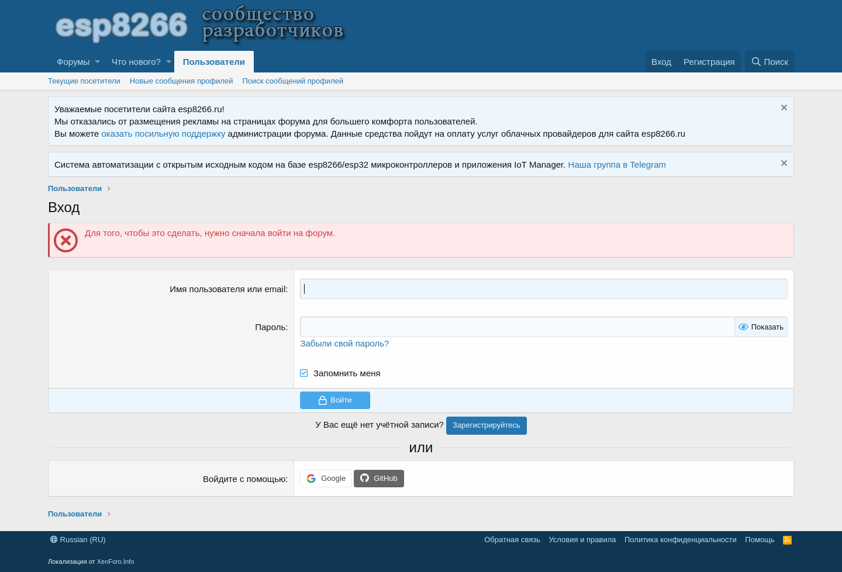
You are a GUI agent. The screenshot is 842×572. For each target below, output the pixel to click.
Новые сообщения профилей (181, 81)
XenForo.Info (115, 561)
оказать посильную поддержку (164, 133)
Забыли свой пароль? (344, 343)
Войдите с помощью (244, 479)
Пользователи (214, 62)
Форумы (73, 62)
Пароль (270, 327)
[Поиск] (769, 61)
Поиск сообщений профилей (292, 81)
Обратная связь (512, 539)
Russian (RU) (78, 539)
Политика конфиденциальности (680, 539)
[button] (97, 61)
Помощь (759, 539)
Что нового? (136, 62)
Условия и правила (582, 539)
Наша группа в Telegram (617, 164)
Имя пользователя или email (227, 289)
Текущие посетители (84, 81)
